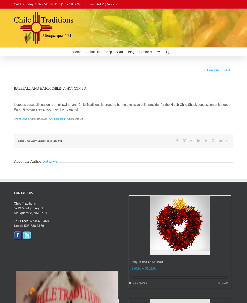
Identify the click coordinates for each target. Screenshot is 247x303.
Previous (213, 70)
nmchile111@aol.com (104, 4)
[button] (167, 52)
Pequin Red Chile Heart (147, 262)
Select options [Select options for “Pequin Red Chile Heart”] (139, 283)
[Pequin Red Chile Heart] (180, 225)
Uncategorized (57, 119)
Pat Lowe (22, 119)
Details (224, 283)
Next (226, 70)
